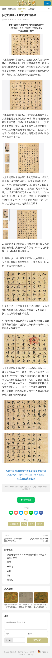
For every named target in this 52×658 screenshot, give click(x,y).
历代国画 (12, 9)
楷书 (31, 524)
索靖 (9, 571)
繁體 (47, 3)
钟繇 (9, 562)
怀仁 (9, 575)
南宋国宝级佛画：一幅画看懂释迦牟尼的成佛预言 (10, 606)
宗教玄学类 (14, 524)
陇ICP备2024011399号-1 (27, 652)
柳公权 (10, 580)
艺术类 (39, 524)
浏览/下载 (26, 500)
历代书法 (22, 9)
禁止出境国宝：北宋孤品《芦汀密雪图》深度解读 (25, 606)
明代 (24, 524)
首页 (4, 9)
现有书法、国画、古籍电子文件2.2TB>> (26, 28)
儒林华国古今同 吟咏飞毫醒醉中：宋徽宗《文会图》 (40, 606)
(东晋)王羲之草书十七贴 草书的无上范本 (13, 540)
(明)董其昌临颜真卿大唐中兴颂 (39, 540)
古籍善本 (32, 9)
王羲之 (10, 566)
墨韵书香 (26, 3)
